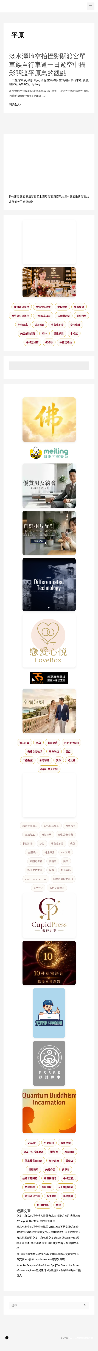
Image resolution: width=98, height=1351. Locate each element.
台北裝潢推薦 (65, 1187)
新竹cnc (38, 888)
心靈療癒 (53, 742)
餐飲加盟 (79, 307)
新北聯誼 (52, 1196)
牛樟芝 (74, 333)
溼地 (43, 80)
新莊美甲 (17, 201)
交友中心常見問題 (34, 1151)
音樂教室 (71, 825)
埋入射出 (24, 742)
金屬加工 (30, 834)
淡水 (36, 80)
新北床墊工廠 (34, 870)
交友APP (32, 1142)
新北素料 (66, 870)
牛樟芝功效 (66, 342)
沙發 (42, 843)
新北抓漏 (49, 852)
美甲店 (65, 1169)
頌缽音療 (54, 1160)
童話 (68, 751)
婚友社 (71, 760)
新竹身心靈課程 (20, 315)
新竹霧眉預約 (56, 196)
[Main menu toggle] (90, 6)
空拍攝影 (64, 80)
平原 (30, 80)
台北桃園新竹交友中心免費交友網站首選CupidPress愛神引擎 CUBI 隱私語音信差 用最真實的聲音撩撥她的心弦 (47, 1243)
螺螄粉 (49, 342)
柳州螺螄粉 (43, 1205)
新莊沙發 (28, 843)
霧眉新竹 (31, 196)
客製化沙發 (57, 324)
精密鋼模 (47, 1187)
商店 (38, 742)
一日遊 (13, 80)
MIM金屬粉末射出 (63, 879)
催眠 (58, 1205)
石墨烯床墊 (63, 315)
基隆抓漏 (59, 333)
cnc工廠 (65, 852)
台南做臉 (75, 324)
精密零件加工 (30, 825)
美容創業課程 (27, 333)
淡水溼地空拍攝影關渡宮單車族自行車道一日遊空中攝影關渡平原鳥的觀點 (47, 65)
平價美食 (68, 1196)
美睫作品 (50, 1169)
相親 (51, 870)
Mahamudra (71, 742)
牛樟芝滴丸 (69, 1178)
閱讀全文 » (15, 104)
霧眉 (22, 196)
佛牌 (72, 843)
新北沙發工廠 (32, 1196)
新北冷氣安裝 (65, 834)
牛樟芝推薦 (32, 342)
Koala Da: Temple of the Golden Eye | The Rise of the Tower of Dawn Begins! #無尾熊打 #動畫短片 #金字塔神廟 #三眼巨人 (48, 1270)
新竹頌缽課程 (21, 307)
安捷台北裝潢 (34, 751)
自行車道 (76, 80)
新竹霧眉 (14, 196)
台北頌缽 (28, 201)
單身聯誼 (54, 751)
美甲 (65, 861)
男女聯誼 (49, 1142)
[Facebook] (7, 1337)
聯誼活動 (66, 1142)
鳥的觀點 (23, 84)
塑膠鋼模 (30, 1187)
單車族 (22, 80)
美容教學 (81, 315)
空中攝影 (52, 80)
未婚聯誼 (44, 760)
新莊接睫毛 (50, 1178)
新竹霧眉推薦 (72, 196)
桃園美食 (39, 324)
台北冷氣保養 (43, 307)
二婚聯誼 (28, 760)
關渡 (85, 80)
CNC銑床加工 (51, 825)
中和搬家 (62, 307)
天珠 (58, 760)
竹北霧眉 (42, 196)
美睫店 (53, 861)
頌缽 (44, 333)
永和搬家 (23, 324)
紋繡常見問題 (30, 1178)
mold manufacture (36, 879)
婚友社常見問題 (49, 769)
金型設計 (33, 852)
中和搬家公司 (43, 315)
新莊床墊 (47, 834)
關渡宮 (13, 84)
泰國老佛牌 (36, 861)
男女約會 (69, 1151)
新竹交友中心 (56, 888)
